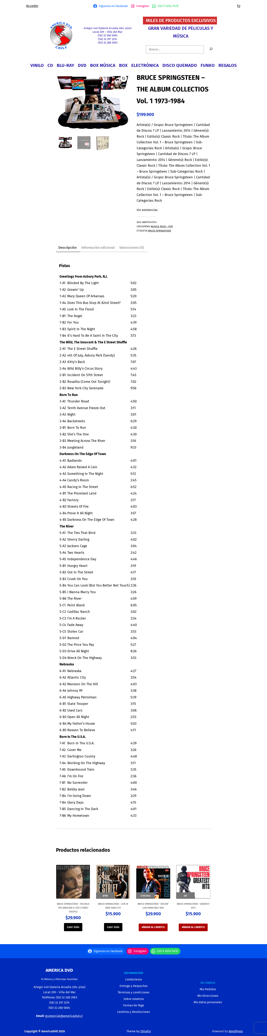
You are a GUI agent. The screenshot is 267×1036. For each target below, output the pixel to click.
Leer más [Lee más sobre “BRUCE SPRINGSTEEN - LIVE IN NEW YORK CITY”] (113, 927)
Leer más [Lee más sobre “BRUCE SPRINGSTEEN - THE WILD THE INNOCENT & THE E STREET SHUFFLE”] (73, 927)
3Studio (145, 1031)
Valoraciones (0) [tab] (131, 248)
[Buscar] (211, 49)
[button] (123, 78)
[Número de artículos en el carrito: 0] (238, 6)
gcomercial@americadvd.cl (64, 1016)
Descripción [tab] (67, 248)
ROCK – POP (166, 226)
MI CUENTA (208, 983)
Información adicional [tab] (98, 248)
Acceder (32, 6)
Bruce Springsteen (159, 230)
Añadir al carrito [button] (153, 927)
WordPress (236, 1031)
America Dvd (59, 970)
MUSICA (155, 226)
